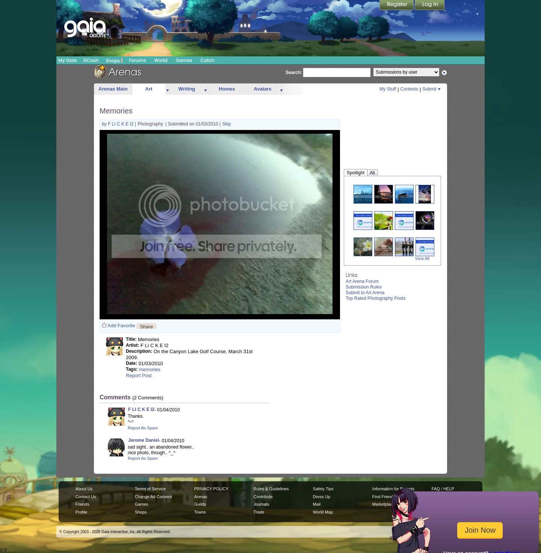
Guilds (200, 504)
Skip (226, 124)
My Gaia (67, 60)
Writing (186, 89)
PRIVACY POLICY (211, 489)
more (167, 89)
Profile (81, 512)
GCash (91, 60)
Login (430, 5)
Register (397, 5)
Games (184, 60)
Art (149, 89)
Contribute (263, 496)
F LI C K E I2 (121, 124)
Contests (409, 89)
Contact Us (86, 496)
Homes (227, 89)
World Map (323, 512)
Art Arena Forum (362, 281)
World (161, 60)
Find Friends (383, 496)
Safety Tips (323, 489)
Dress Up (321, 496)
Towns (200, 512)
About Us (84, 489)
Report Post (139, 375)
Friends (82, 504)
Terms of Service (150, 489)
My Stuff (387, 89)
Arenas (200, 496)
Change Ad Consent (153, 496)
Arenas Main (112, 89)
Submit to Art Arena (365, 292)
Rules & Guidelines (271, 489)
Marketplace (383, 504)
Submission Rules (364, 287)
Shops (114, 60)
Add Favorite (121, 325)
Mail (316, 504)
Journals (261, 504)
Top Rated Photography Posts (375, 298)
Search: (294, 72)
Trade (259, 512)
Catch (208, 60)
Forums (137, 60)
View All (422, 258)
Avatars (262, 89)
